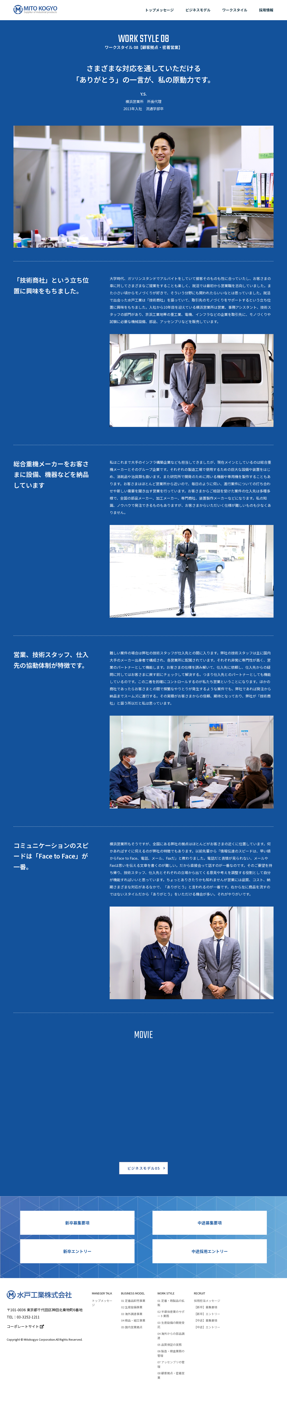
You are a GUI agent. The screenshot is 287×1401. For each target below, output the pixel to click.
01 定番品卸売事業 (133, 1300)
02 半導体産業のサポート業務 (171, 1313)
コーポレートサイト (25, 1326)
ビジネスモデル (198, 10)
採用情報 (266, 10)
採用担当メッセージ (207, 1300)
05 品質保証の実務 (169, 1344)
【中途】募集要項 (205, 1320)
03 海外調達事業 (131, 1314)
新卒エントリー (77, 1251)
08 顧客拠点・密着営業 (171, 1375)
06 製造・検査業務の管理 (171, 1353)
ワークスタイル (234, 10)
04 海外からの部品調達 (171, 1335)
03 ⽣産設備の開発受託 (171, 1324)
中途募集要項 (210, 1223)
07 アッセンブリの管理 (171, 1364)
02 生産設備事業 (131, 1307)
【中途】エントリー (207, 1327)
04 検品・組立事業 (133, 1320)
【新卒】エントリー (207, 1314)
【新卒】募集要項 (205, 1307)
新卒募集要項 (77, 1223)
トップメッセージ (159, 10)
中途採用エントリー (209, 1251)
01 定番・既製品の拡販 (171, 1302)
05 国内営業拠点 (131, 1327)
